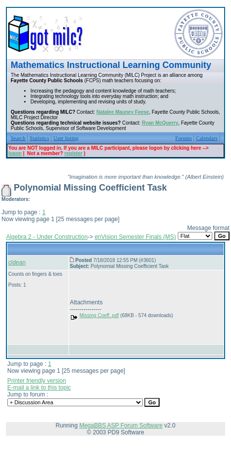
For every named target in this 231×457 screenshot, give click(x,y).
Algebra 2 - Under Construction (46, 236)
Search (18, 138)
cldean (17, 262)
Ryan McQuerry (160, 123)
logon (15, 153)
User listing (65, 138)
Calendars (207, 138)
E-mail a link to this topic (39, 387)
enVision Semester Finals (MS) (135, 236)
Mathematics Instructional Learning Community (111, 65)
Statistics (39, 138)
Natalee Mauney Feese (123, 112)
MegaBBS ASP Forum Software (121, 425)
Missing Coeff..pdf (99, 315)
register (74, 153)
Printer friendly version (36, 380)
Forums (183, 138)
